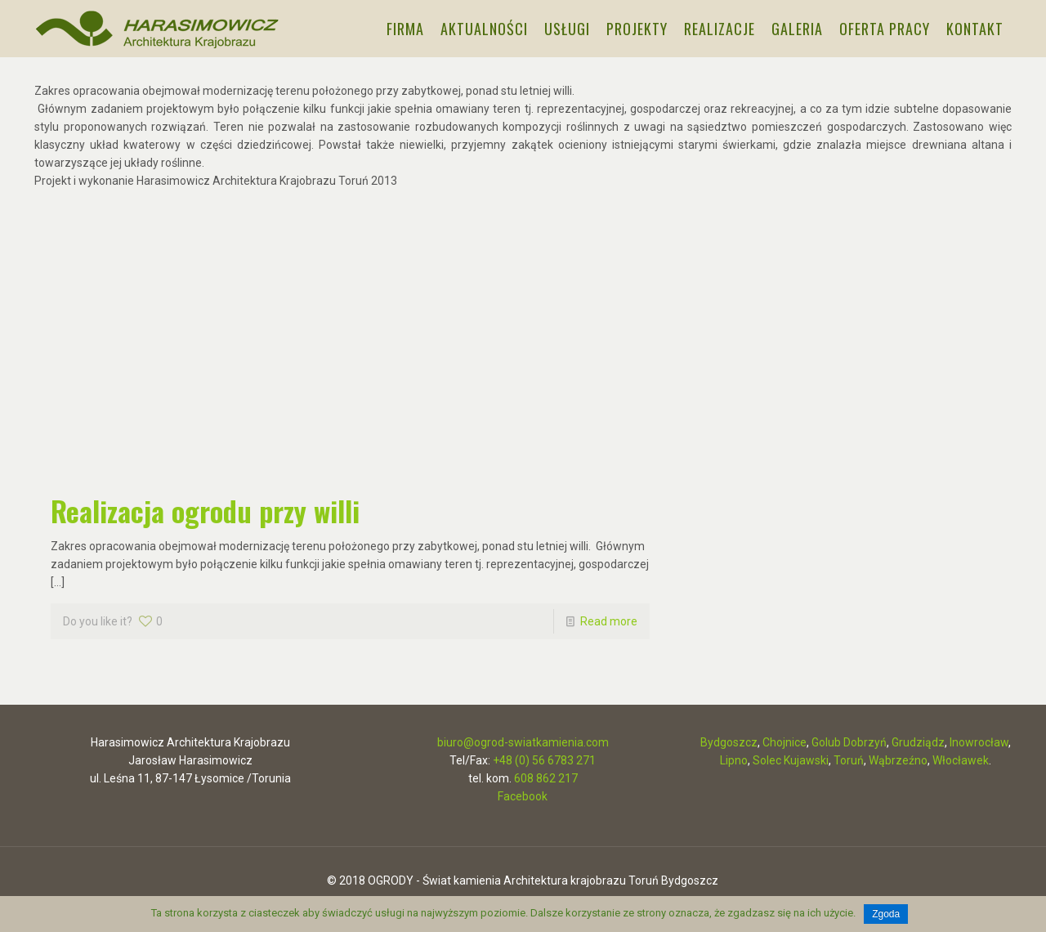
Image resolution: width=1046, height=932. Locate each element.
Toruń (849, 760)
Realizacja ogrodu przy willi (205, 510)
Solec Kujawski (791, 760)
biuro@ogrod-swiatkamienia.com (523, 742)
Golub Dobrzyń (849, 742)
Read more (608, 621)
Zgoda (886, 914)
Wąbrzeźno (898, 760)
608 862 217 (546, 778)
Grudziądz (918, 742)
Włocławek (960, 760)
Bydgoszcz (729, 742)
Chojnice (784, 742)
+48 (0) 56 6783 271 (544, 760)
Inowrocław (979, 742)
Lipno (734, 760)
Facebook (523, 796)
